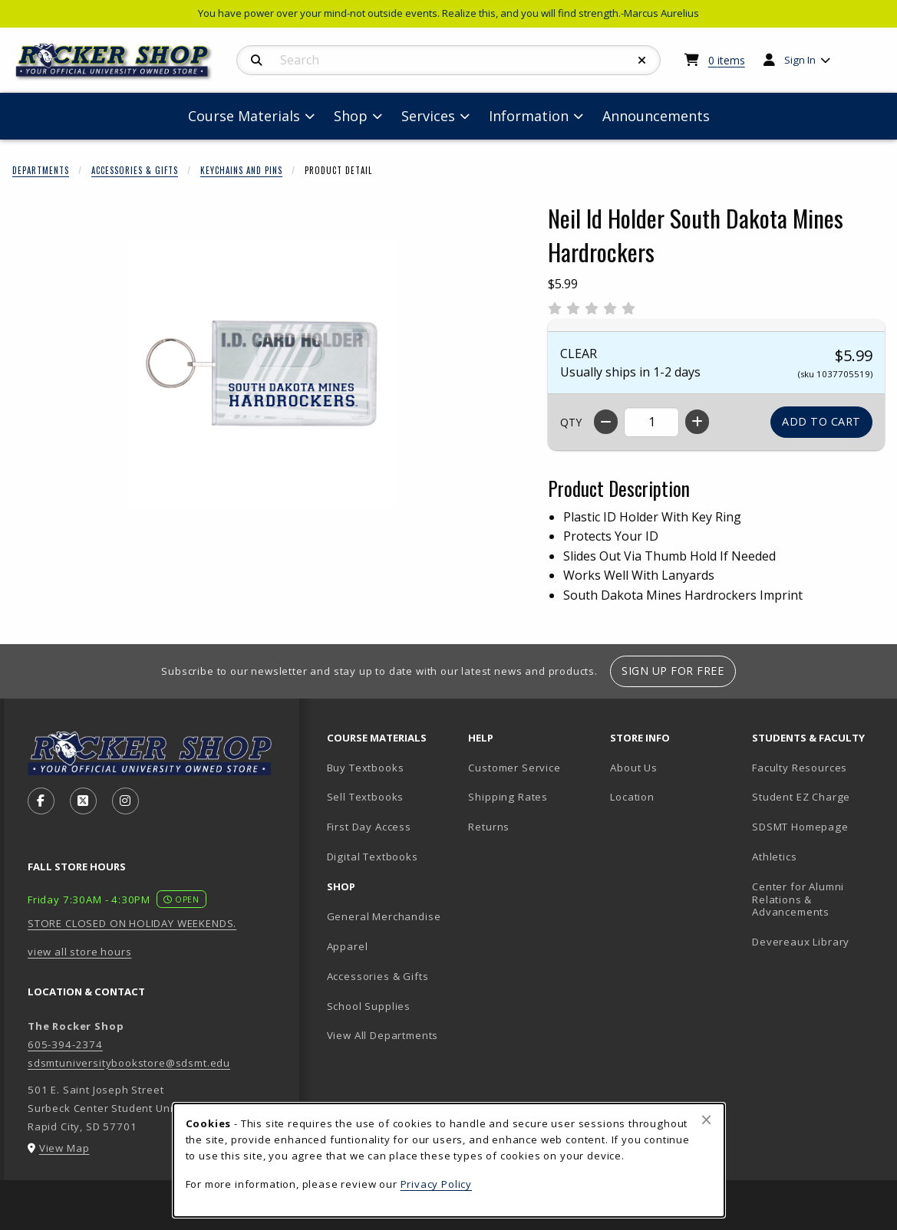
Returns (489, 827)
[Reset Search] (642, 61)
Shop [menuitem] (351, 116)
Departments (40, 170)
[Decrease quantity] (606, 421)
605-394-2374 (65, 1044)
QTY (571, 422)
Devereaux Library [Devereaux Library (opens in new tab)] (800, 942)
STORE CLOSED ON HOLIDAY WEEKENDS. (132, 923)
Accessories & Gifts (134, 170)
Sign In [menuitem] (800, 60)
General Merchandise (384, 916)
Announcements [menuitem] (656, 116)
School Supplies (369, 1006)
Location (632, 797)
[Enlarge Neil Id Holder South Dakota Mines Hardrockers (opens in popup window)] (261, 372)
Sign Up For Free (673, 670)
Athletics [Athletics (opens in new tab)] (774, 856)
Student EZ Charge (801, 797)
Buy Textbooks (365, 768)
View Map (64, 1148)
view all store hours (80, 952)
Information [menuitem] (529, 116)
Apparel (347, 946)
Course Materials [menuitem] (244, 116)
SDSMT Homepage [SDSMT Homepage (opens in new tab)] (800, 827)
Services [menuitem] (428, 116)
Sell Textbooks (365, 797)
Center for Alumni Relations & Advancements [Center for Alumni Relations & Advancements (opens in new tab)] (798, 899)
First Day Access (369, 827)
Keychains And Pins (241, 170)
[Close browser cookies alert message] (706, 1120)
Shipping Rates (508, 797)
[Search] (257, 61)
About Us (634, 768)
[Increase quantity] (697, 421)
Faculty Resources (799, 768)
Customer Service (514, 768)
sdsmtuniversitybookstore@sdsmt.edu (129, 1063)
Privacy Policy (437, 1184)
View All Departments (383, 1035)
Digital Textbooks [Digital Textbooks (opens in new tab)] (372, 856)
